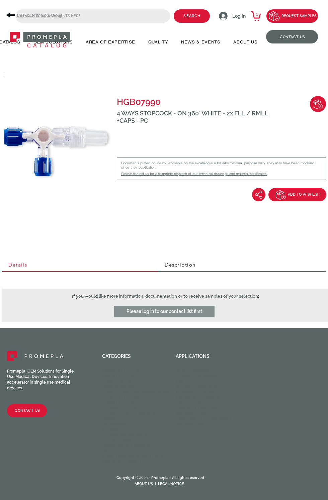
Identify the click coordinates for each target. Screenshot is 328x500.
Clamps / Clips (121, 408)
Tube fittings (119, 403)
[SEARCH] (192, 16)
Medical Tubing (122, 462)
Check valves (118, 387)
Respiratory (191, 414)
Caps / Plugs (118, 382)
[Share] (258, 194)
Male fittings (119, 376)
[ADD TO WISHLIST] (297, 194)
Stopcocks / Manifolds (133, 414)
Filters (111, 430)
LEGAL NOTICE (171, 484)
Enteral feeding (196, 387)
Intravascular (195, 392)
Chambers (115, 424)
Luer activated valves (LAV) (135, 392)
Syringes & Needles (126, 446)
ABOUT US (144, 484)
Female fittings (122, 371)
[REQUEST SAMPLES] (292, 16)
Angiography (193, 371)
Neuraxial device (197, 398)
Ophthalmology (197, 408)
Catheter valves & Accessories (125, 438)
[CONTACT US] (292, 36)
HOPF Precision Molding (133, 457)
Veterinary (190, 424)
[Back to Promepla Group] (37, 15)
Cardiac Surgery (197, 376)
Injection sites (121, 398)
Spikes (110, 419)
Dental (185, 382)
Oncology (189, 403)
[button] (164, 311)
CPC (107, 451)
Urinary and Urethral (204, 419)
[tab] (80, 265)
